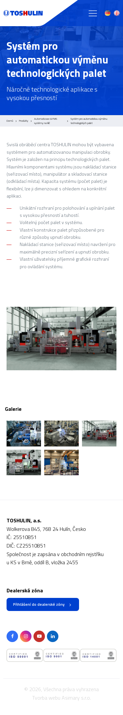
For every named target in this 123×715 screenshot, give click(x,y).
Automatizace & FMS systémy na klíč (45, 121)
